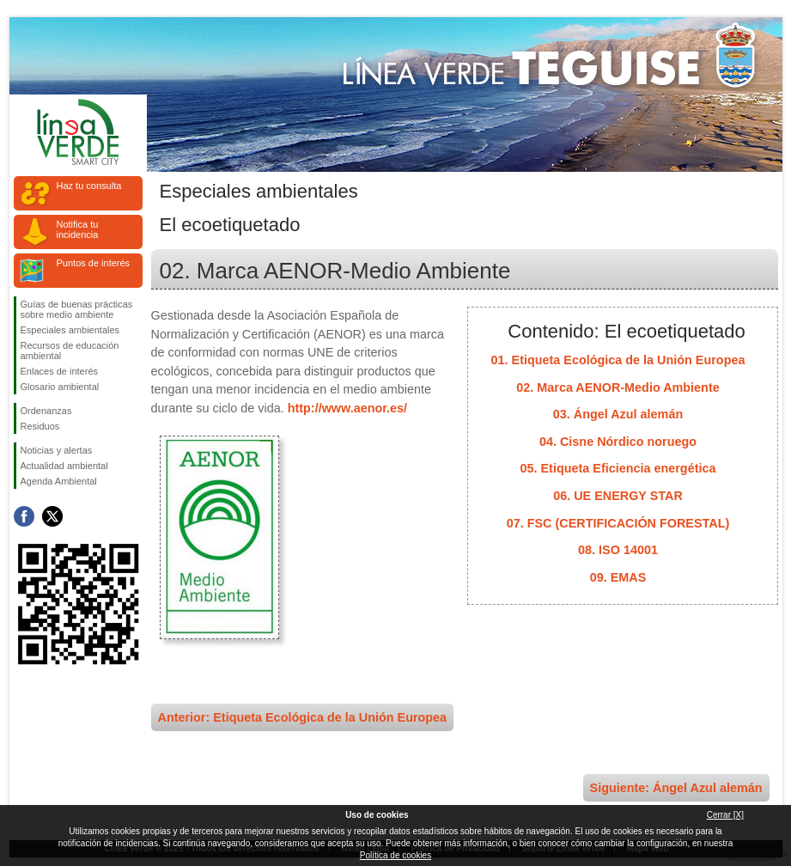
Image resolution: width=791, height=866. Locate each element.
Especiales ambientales (70, 330)
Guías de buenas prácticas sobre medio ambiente (77, 309)
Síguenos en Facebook (24, 516)
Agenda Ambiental (59, 481)
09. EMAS (618, 577)
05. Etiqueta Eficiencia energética (618, 468)
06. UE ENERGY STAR (618, 496)
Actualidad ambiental (64, 465)
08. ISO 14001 (618, 550)
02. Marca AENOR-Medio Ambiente (617, 387)
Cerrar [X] (725, 815)
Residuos (40, 426)
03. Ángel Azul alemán (618, 414)
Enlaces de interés (60, 371)
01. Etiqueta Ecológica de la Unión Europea (618, 360)
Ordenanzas (46, 411)
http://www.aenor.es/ (347, 408)
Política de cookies (395, 855)
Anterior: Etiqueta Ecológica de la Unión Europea (302, 717)
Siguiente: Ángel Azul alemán (676, 788)
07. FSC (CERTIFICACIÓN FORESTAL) (618, 523)
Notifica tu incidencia (78, 229)
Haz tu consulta (89, 185)
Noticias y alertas (57, 450)
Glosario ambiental (60, 386)
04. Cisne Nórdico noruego (618, 441)
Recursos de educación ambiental (70, 350)
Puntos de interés (94, 263)
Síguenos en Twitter (52, 516)
